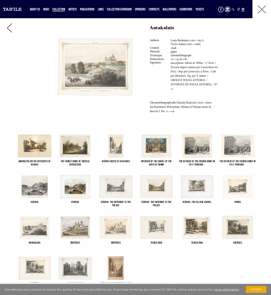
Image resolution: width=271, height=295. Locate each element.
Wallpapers (169, 9)
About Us (35, 9)
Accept (256, 289)
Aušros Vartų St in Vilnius (116, 161)
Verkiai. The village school (197, 202)
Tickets (199, 9)
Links (101, 9)
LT (239, 9)
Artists (72, 9)
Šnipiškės (75, 242)
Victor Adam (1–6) (186, 44)
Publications (87, 9)
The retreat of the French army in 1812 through (197, 163)
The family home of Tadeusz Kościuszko (75, 163)
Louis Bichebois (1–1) (187, 40)
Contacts (154, 9)
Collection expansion (119, 9)
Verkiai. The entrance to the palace (116, 203)
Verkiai (35, 202)
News (46, 9)
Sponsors (140, 9)
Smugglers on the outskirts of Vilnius (34, 163)
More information (226, 289)
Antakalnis (35, 242)
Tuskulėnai (156, 242)
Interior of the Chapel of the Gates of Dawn (156, 163)
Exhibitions (186, 9)
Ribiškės (237, 242)
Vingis (237, 202)
